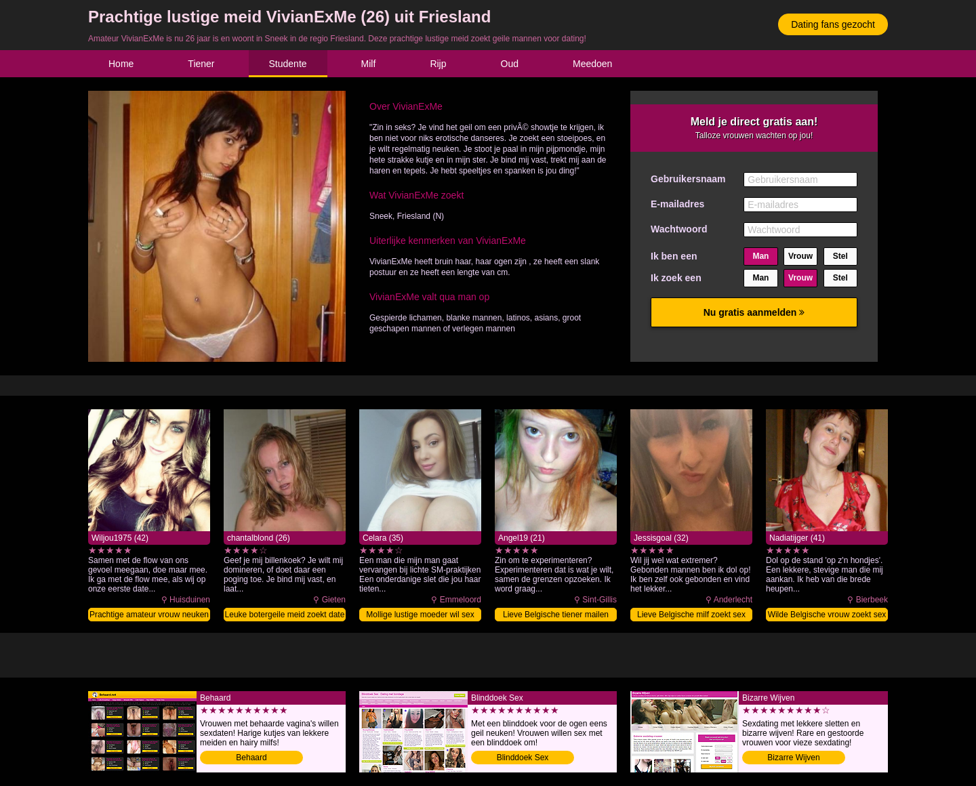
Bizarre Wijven (793, 757)
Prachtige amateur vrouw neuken (149, 614)
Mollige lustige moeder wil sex (420, 614)
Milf (368, 63)
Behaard (251, 757)
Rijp (438, 63)
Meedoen (592, 63)
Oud (509, 63)
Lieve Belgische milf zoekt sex (691, 614)
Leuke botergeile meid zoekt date (285, 614)
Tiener (201, 63)
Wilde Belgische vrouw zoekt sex (827, 614)
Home (121, 63)
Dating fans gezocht (833, 24)
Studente (288, 63)
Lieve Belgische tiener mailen (556, 614)
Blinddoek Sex (523, 757)
